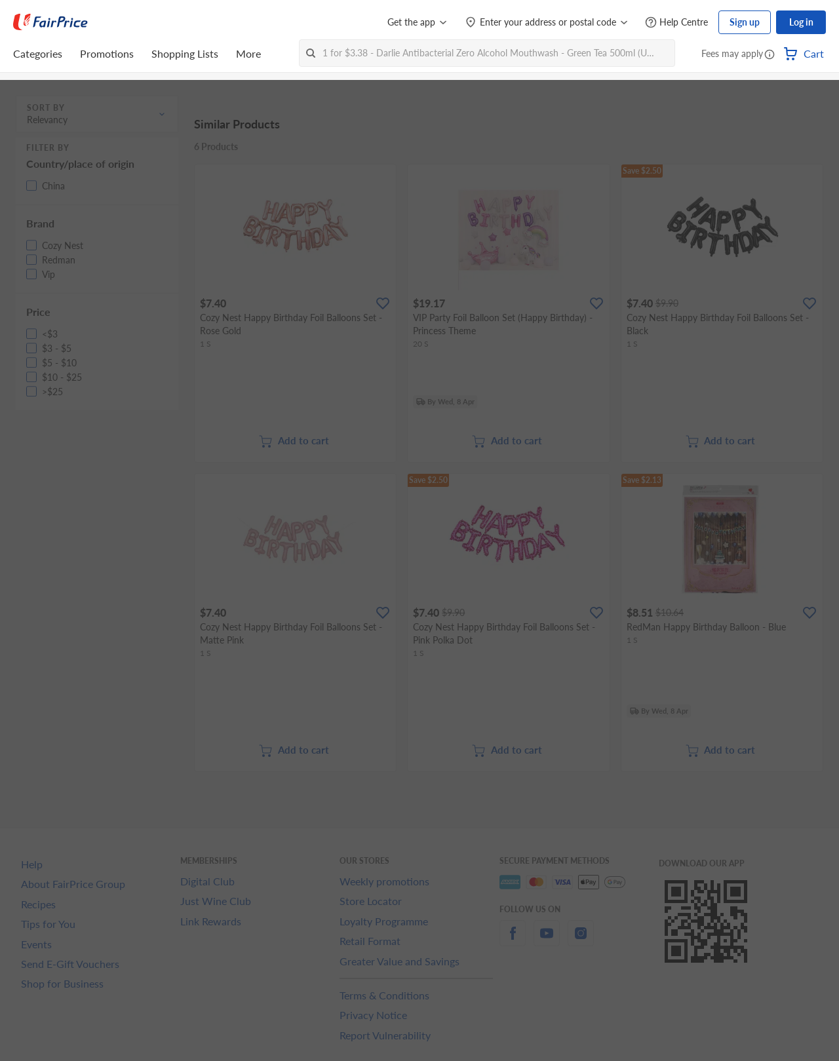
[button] (769, 55)
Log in (801, 22)
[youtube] (547, 941)
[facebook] (512, 941)
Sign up (745, 22)
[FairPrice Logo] (50, 22)
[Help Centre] (676, 22)
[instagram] (581, 941)
